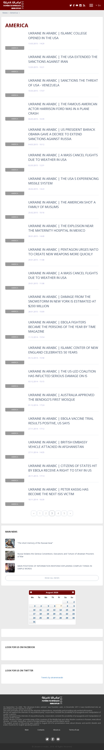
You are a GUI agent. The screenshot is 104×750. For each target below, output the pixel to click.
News (5, 12)
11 (41, 610)
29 (67, 618)
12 (48, 610)
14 (60, 610)
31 (34, 622)
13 (54, 610)
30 (73, 618)
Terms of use (74, 730)
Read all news (52, 578)
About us (56, 730)
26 (48, 618)
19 (48, 614)
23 (73, 614)
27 (54, 618)
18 (41, 614)
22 (67, 614)
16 (73, 610)
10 (34, 610)
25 (41, 618)
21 (60, 614)
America (14, 12)
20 (54, 614)
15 (67, 610)
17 (34, 614)
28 (60, 618)
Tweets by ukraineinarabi (52, 677)
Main (27, 730)
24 (34, 618)
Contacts (41, 730)
